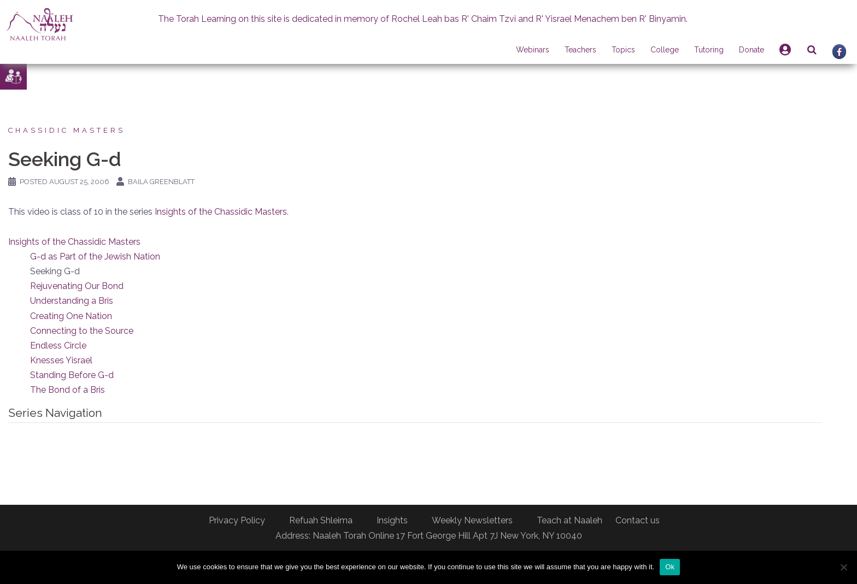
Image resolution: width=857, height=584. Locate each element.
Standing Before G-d (72, 375)
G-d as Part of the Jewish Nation (95, 256)
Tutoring (709, 49)
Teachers (580, 49)
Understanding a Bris (71, 301)
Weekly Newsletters (472, 520)
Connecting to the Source (81, 331)
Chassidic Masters (66, 130)
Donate (751, 49)
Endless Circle (58, 345)
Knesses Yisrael (61, 360)
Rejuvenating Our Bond (77, 286)
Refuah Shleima (321, 520)
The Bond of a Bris (67, 390)
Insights (392, 520)
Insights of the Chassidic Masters (221, 212)
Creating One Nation (71, 316)
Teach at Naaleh (569, 520)
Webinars (532, 49)
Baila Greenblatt (161, 182)
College (664, 49)
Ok (669, 567)
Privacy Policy (237, 520)
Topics (623, 49)
